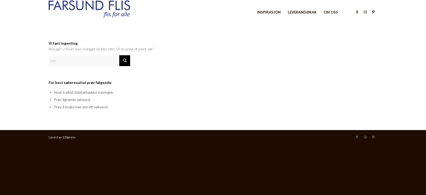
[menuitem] (268, 12)
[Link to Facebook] (357, 12)
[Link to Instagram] (365, 12)
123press (69, 137)
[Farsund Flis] (89, 12)
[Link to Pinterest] (373, 12)
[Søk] (89, 60)
